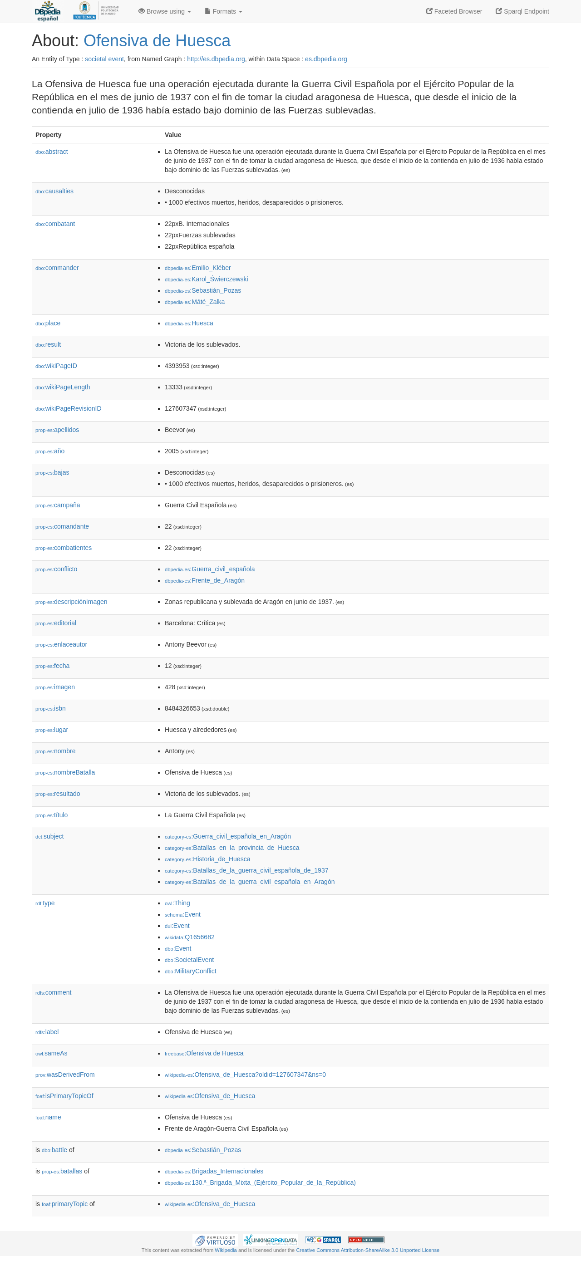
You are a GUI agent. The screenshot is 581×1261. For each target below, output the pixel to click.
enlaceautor (61, 644)
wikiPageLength (62, 387)
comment (53, 992)
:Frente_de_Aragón (205, 580)
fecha (52, 665)
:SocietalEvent (189, 959)
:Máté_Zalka (195, 301)
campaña (57, 505)
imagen (55, 687)
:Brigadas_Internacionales (214, 1171)
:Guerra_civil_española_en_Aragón (228, 836)
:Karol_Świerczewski (206, 279)
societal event (104, 59)
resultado (57, 793)
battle (54, 1149)
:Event (183, 914)
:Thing (177, 903)
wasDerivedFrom (65, 1074)
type (45, 903)
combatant (55, 223)
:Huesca (189, 323)
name (48, 1117)
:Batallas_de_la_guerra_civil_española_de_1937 (246, 870)
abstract (51, 151)
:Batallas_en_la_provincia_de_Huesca (232, 847)
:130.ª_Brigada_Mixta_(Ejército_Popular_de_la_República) (260, 1182)
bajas (52, 472)
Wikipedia (226, 1250)
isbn (50, 708)
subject (49, 836)
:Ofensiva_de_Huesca (210, 1095)
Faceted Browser (454, 11)
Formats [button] (223, 11)
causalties (54, 191)
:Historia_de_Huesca (207, 859)
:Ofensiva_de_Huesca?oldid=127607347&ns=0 (245, 1074)
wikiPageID (56, 365)
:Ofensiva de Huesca (204, 1053)
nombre (55, 751)
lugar (51, 729)
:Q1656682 (190, 937)
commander (57, 267)
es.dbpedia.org (326, 59)
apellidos (57, 429)
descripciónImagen (71, 601)
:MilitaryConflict (191, 971)
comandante (62, 526)
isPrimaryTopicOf (64, 1095)
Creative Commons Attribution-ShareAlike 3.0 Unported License (367, 1250)
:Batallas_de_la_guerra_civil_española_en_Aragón (250, 881)
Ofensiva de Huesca (157, 40)
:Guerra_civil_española (210, 569)
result (48, 344)
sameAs (51, 1053)
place (47, 323)
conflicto (56, 569)
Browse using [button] (164, 11)
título (51, 815)
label (47, 1031)
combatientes (63, 547)
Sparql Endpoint (522, 11)
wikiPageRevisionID (68, 408)
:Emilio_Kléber (198, 267)
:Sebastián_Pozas (203, 290)
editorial (55, 623)
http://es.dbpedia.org (216, 59)
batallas (62, 1171)
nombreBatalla (65, 772)
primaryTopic (65, 1203)
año (49, 451)
